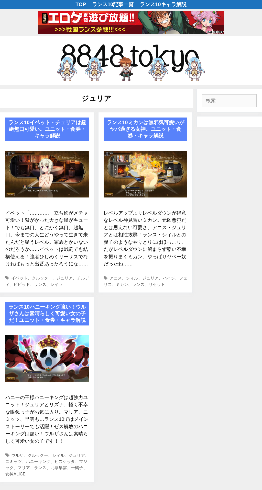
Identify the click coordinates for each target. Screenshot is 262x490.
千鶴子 (77, 467)
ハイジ (169, 278)
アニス (116, 278)
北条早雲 (58, 467)
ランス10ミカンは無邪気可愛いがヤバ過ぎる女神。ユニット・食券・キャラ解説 (145, 129)
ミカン (122, 284)
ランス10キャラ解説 (163, 4)
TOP (80, 4)
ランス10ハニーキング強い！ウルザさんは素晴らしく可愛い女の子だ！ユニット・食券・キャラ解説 (47, 313)
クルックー (42, 278)
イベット (19, 278)
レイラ (56, 284)
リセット (157, 284)
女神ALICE (15, 474)
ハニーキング (38, 461)
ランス (40, 284)
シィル (132, 278)
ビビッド (22, 284)
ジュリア (64, 278)
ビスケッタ (64, 461)
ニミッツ (13, 461)
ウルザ (17, 455)
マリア (24, 467)
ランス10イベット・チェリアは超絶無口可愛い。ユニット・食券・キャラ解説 (47, 129)
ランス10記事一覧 (113, 4)
